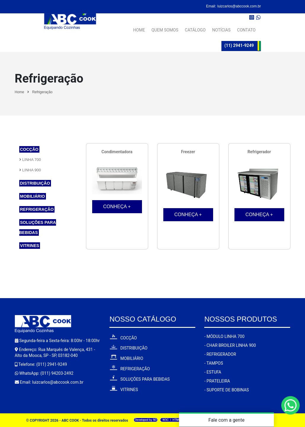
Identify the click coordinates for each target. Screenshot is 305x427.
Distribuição (35, 183)
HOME (139, 27)
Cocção (29, 149)
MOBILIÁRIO (126, 358)
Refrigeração (42, 92)
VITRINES (123, 389)
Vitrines (29, 245)
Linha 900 (30, 170)
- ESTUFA (212, 372)
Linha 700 (30, 159)
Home (19, 92)
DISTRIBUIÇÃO (128, 348)
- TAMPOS (213, 363)
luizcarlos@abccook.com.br (239, 6)
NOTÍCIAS (221, 27)
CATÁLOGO (195, 27)
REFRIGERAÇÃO (129, 368)
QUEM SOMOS (164, 27)
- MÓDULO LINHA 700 (224, 336)
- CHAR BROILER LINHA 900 (230, 345)
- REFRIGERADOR (220, 354)
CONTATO (246, 27)
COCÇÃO (123, 338)
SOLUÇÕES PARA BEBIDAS (139, 379)
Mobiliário (32, 196)
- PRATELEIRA (217, 381)
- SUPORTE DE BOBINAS (226, 390)
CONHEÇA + (117, 206)
